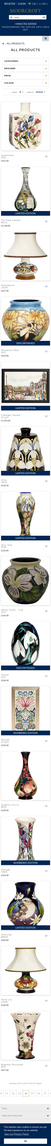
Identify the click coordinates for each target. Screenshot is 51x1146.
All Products (15, 43)
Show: (14, 92)
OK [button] (25, 1141)
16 (38, 1092)
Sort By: (30, 92)
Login (22, 3)
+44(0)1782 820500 (25, 23)
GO (44, 17)
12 (13, 1092)
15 (32, 1092)
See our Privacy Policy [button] (16, 1134)
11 (6, 1092)
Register (9, 3)
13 (19, 1092)
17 (45, 1092)
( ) (32, 3)
